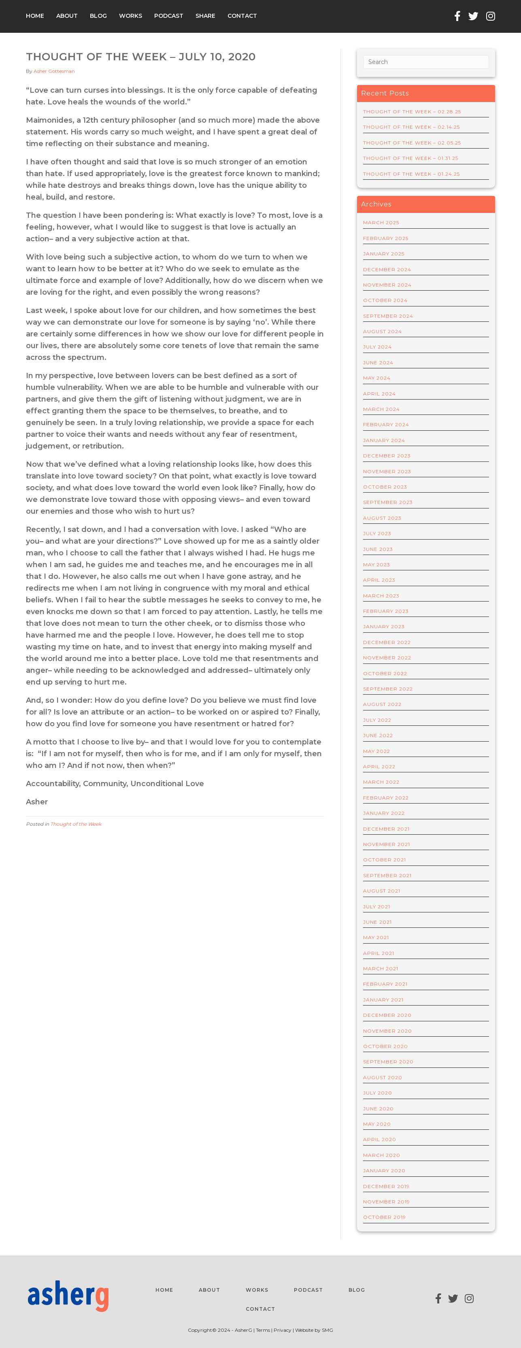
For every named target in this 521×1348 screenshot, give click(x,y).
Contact (242, 15)
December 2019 (386, 1186)
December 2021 (386, 829)
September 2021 (387, 875)
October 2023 (385, 487)
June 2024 (378, 362)
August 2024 (382, 331)
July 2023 (377, 533)
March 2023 (381, 596)
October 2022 (385, 673)
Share (205, 15)
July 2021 (376, 907)
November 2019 (386, 1202)
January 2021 (383, 1000)
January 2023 (384, 626)
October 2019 (384, 1217)
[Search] (426, 62)
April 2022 (379, 766)
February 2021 (385, 984)
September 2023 (388, 502)
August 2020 (382, 1077)
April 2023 (379, 580)
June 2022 (378, 735)
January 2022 (384, 813)
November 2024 (387, 285)
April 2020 (379, 1139)
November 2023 (387, 471)
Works (130, 15)
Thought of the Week (75, 824)
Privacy (282, 1330)
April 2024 (379, 394)
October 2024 (385, 300)
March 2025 (381, 222)
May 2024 (377, 378)
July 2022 (377, 720)
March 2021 (380, 968)
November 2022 (387, 658)
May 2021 (376, 937)
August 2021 (381, 891)
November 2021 (386, 844)
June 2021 (377, 922)
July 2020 (377, 1093)
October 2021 (384, 860)
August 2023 (382, 518)
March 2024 (381, 409)
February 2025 (385, 238)
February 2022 (386, 798)
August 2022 (382, 704)
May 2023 (376, 564)
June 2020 (378, 1109)
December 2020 (387, 1015)
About (67, 15)
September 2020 (388, 1062)
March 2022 (381, 782)
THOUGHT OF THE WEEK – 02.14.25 (411, 127)
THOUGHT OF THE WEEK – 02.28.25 (412, 111)
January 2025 (383, 254)
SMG (327, 1330)
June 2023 (378, 549)
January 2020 (384, 1170)
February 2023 (386, 611)
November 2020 (387, 1031)
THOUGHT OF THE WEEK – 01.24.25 (411, 174)
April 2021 (378, 953)
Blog (98, 15)
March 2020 (381, 1155)
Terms (263, 1330)
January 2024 (384, 440)
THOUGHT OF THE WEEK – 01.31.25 (410, 158)
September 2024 (388, 316)
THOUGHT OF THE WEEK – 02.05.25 (412, 143)
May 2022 (376, 751)
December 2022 (387, 642)
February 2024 (386, 424)
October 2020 (385, 1046)
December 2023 (387, 456)
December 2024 (387, 269)
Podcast (168, 15)
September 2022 (388, 689)
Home (35, 15)
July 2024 (377, 347)
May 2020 (377, 1124)
